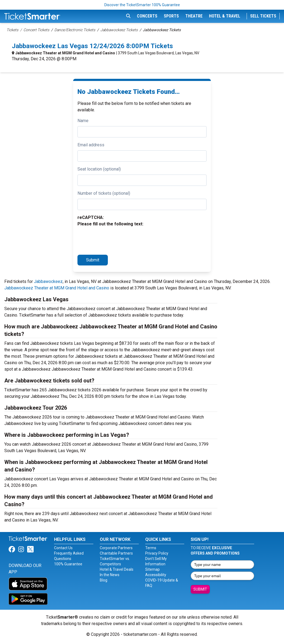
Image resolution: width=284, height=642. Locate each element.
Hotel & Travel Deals (116, 569)
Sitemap (152, 569)
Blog (103, 580)
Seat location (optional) (99, 169)
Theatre (194, 16)
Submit (92, 260)
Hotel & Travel (224, 16)
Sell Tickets (263, 16)
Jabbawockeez (48, 281)
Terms (150, 548)
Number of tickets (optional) (103, 193)
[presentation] (118, 239)
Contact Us (63, 548)
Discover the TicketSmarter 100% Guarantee (142, 5)
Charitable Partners (116, 553)
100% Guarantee (68, 564)
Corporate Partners (116, 548)
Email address (90, 144)
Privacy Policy (156, 553)
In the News (109, 575)
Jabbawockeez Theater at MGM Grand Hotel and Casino (65, 53)
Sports (171, 16)
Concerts (147, 16)
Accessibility (155, 575)
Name (82, 120)
